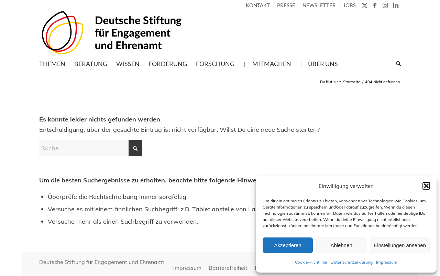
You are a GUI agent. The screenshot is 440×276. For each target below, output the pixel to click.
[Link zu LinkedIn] (395, 5)
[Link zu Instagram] (385, 5)
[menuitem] (258, 5)
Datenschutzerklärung (352, 262)
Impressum (386, 262)
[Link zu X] (365, 5)
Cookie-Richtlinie (311, 262)
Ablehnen (341, 245)
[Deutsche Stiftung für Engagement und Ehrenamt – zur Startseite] (111, 32)
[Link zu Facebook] (375, 5)
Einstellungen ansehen (400, 245)
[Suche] (396, 63)
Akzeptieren (287, 245)
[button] (426, 185)
